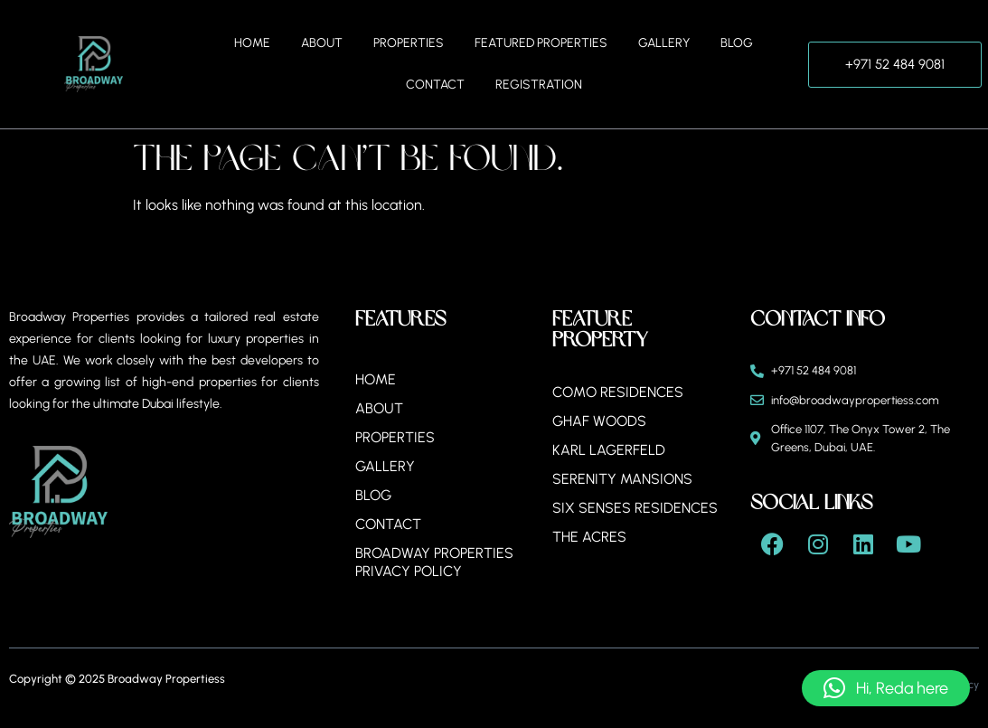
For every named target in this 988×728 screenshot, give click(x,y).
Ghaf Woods (599, 421)
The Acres (589, 536)
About (322, 43)
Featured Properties (541, 43)
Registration (538, 84)
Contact (435, 84)
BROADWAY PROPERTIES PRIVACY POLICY (434, 562)
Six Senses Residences (635, 507)
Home (252, 43)
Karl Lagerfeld (608, 450)
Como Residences (617, 392)
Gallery (664, 43)
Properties (408, 43)
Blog (736, 43)
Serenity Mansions (622, 478)
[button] (886, 688)
